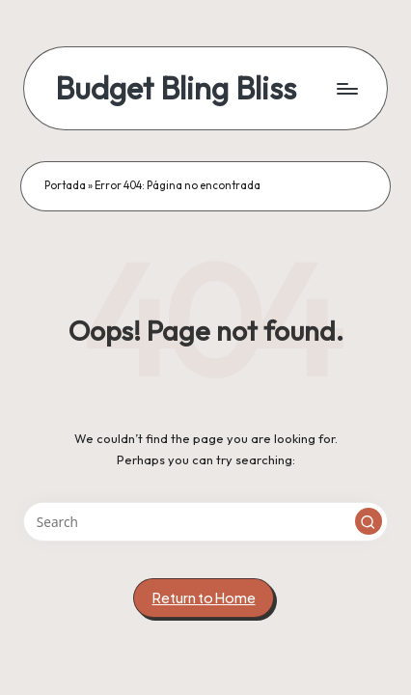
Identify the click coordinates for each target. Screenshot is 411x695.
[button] (368, 521)
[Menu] (346, 88)
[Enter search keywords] (205, 522)
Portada (65, 185)
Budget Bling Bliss (175, 88)
